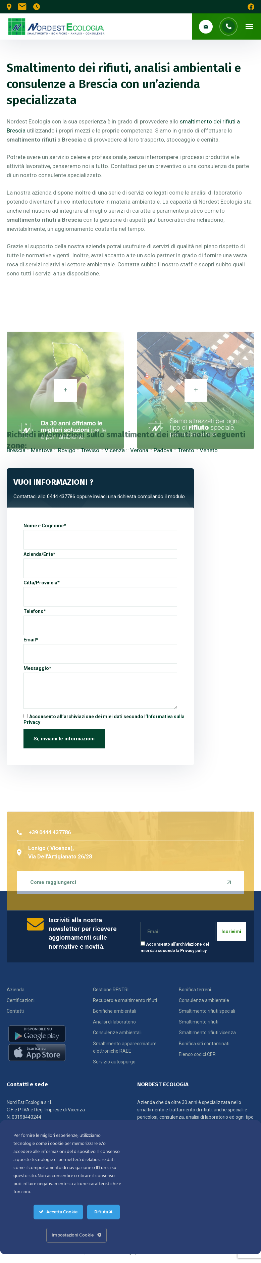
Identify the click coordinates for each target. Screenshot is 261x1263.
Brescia (16, 450)
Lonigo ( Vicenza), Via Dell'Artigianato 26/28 (54, 905)
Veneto (209, 450)
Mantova (42, 450)
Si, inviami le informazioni (64, 739)
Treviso (90, 450)
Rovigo (66, 450)
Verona (139, 450)
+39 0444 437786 (44, 885)
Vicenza (115, 450)
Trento (186, 450)
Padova (163, 450)
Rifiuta (103, 1211)
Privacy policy (193, 950)
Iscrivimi (231, 932)
